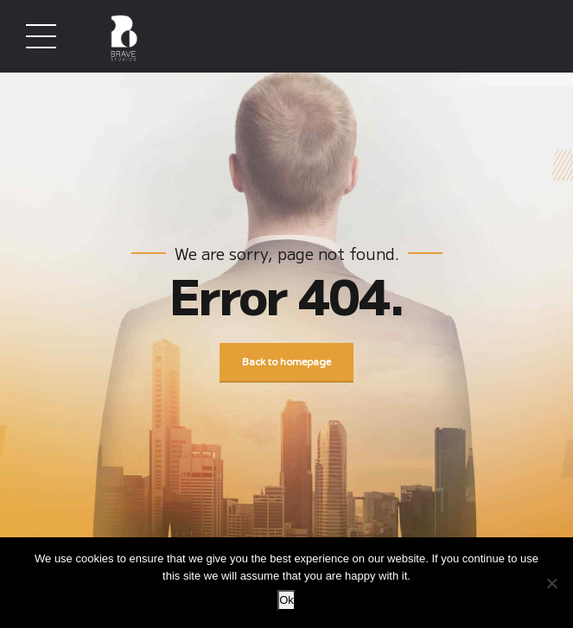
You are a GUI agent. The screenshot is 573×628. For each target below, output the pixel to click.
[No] (551, 583)
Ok (286, 599)
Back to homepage (286, 363)
